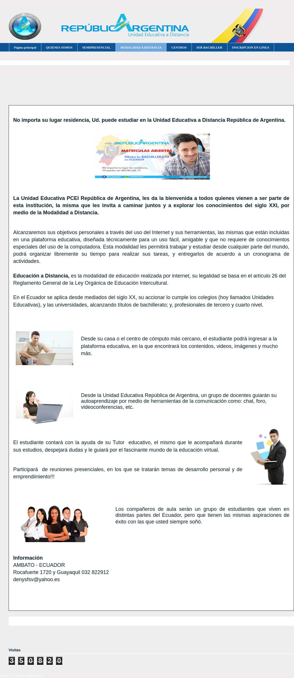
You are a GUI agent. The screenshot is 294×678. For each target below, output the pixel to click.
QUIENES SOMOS (59, 47)
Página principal (25, 47)
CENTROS (179, 47)
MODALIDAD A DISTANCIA (140, 47)
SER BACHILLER (209, 47)
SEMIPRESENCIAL (96, 47)
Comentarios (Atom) (163, 636)
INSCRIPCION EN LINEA (250, 47)
